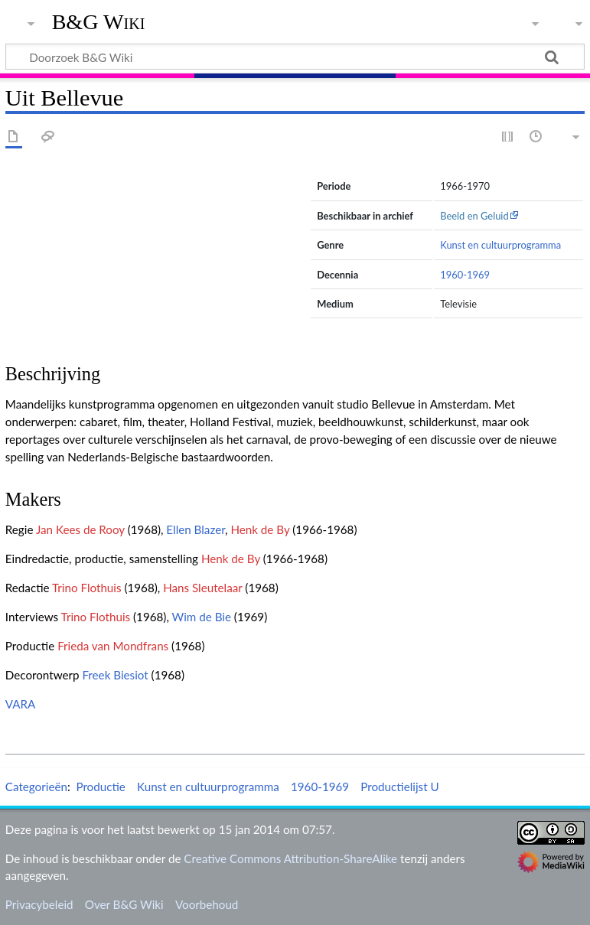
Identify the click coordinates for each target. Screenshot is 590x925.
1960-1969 (465, 275)
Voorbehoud (206, 904)
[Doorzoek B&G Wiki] (295, 56)
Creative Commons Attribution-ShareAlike (290, 858)
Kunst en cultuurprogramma (500, 245)
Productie (100, 786)
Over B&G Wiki (124, 904)
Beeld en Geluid (474, 216)
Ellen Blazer (195, 529)
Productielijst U (399, 786)
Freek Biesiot (115, 675)
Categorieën (36, 786)
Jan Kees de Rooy (80, 529)
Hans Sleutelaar (202, 587)
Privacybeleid (39, 904)
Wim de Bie (201, 617)
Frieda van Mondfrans (112, 646)
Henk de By (259, 529)
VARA (20, 704)
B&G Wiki (98, 22)
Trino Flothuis (87, 587)
